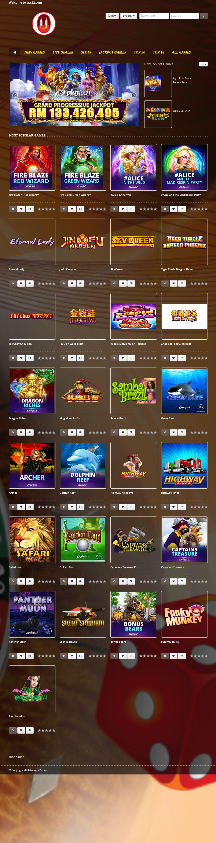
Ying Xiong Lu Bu (70, 418)
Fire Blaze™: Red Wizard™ (24, 195)
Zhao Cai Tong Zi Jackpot (176, 344)
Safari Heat (15, 567)
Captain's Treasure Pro (124, 567)
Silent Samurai (68, 641)
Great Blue (167, 418)
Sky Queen (117, 269)
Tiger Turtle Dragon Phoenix (178, 269)
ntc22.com (44, 24)
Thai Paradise (17, 716)
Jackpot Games (112, 52)
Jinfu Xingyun (68, 269)
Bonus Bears (118, 641)
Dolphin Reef (67, 493)
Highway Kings (170, 493)
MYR (112, 16)
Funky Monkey (170, 641)
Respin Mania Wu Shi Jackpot (128, 344)
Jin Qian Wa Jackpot (71, 344)
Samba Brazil (118, 418)
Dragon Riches (18, 418)
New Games (34, 52)
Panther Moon (17, 641)
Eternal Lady (16, 269)
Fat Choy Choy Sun (20, 344)
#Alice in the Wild (120, 195)
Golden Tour (67, 567)
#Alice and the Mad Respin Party (181, 195)
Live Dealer (63, 52)
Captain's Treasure (172, 567)
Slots (86, 52)
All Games (181, 52)
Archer (13, 493)
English (129, 16)
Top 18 (158, 52)
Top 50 (139, 52)
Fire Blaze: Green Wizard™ (75, 195)
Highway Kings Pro (121, 493)
